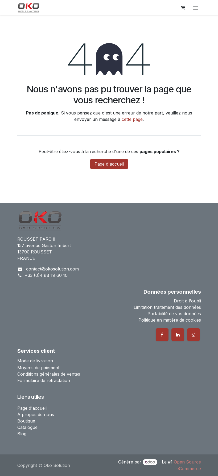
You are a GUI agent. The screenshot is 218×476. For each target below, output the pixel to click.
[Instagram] (193, 334)
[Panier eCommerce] (183, 7)
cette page (132, 119)
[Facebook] (162, 334)
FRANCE (26, 258)
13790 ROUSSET (34, 252)
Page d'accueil (109, 164)
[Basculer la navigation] (195, 7)
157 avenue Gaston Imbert (44, 245)
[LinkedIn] (177, 334)
